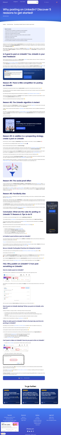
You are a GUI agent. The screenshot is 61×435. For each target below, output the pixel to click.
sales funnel (27, 223)
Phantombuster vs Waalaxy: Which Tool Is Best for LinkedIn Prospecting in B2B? (48, 393)
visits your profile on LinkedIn (13, 61)
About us (23, 416)
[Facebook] (31, 430)
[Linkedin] (27, 430)
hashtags (28, 243)
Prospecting (6, 389)
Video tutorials (23, 417)
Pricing (37, 416)
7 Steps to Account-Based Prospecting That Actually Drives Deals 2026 (11, 393)
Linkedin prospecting (37, 419)
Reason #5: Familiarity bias (10, 36)
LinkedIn (25, 58)
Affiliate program (37, 422)
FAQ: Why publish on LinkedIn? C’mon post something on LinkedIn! (16, 39)
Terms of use (51, 417)
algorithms (33, 104)
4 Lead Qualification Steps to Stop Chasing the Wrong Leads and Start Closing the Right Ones (30, 393)
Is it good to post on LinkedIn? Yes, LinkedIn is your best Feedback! (16, 29)
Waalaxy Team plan (37, 420)
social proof (39, 182)
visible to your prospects (21, 206)
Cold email (37, 423)
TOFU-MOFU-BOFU (10, 336)
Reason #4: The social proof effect (11, 35)
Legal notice (51, 416)
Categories (16, 1)
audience (42, 64)
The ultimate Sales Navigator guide (9, 419)
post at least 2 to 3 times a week (19, 324)
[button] (3, 434)
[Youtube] (29, 430)
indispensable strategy (7, 159)
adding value (23, 156)
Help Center (23, 419)
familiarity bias (8, 196)
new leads (24, 220)
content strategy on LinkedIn (24, 110)
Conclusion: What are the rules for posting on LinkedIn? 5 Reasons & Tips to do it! (19, 38)
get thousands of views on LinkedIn (33, 92)
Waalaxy (21, 142)
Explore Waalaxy (31, 1)
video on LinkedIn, (11, 341)
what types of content (17, 259)
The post (4, 240)
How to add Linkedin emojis (9, 420)
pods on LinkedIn (10, 186)
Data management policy (51, 419)
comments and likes (20, 186)
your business (13, 218)
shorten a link (9, 368)
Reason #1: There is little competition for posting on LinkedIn (15, 30)
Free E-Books (23, 1)
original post (21, 317)
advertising (21, 107)
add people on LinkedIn (35, 146)
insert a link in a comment (22, 368)
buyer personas (14, 333)
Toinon (20, 377)
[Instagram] (33, 430)
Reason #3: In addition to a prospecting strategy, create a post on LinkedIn (18, 33)
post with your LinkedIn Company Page (29, 249)
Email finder (37, 417)
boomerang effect (36, 151)
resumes (28, 47)
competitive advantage (19, 227)
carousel (25, 244)
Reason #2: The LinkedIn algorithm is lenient (13, 32)
